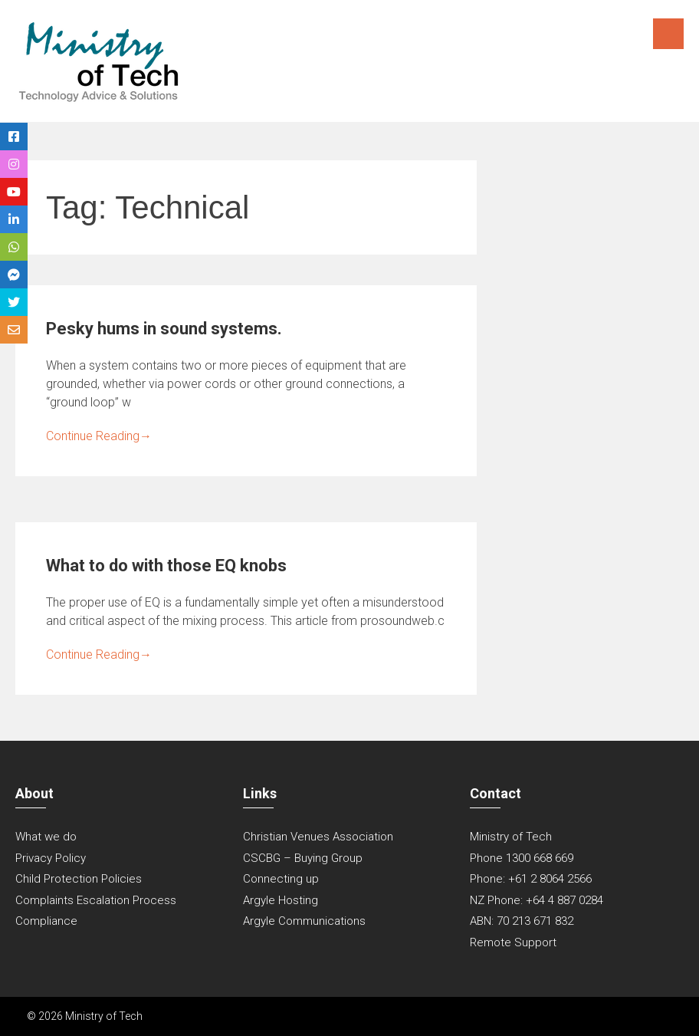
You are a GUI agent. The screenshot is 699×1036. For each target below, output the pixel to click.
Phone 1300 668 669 (521, 858)
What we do (46, 837)
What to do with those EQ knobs (166, 565)
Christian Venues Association (318, 837)
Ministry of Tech (511, 837)
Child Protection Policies (78, 879)
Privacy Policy (50, 858)
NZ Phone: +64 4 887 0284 (536, 900)
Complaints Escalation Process (95, 900)
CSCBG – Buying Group (303, 858)
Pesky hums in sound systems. (164, 328)
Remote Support (513, 942)
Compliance (46, 921)
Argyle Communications (304, 921)
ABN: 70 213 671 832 (521, 921)
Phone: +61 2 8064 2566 (531, 879)
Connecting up (281, 879)
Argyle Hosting (280, 900)
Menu (668, 33)
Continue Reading (99, 436)
